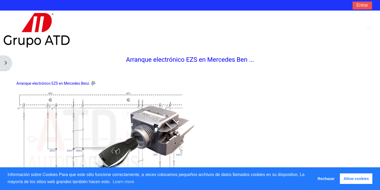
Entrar (362, 5)
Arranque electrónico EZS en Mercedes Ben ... (190, 59)
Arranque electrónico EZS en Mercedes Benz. (53, 83)
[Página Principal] (37, 30)
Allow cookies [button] (356, 179)
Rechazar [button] (326, 179)
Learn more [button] (123, 181)
